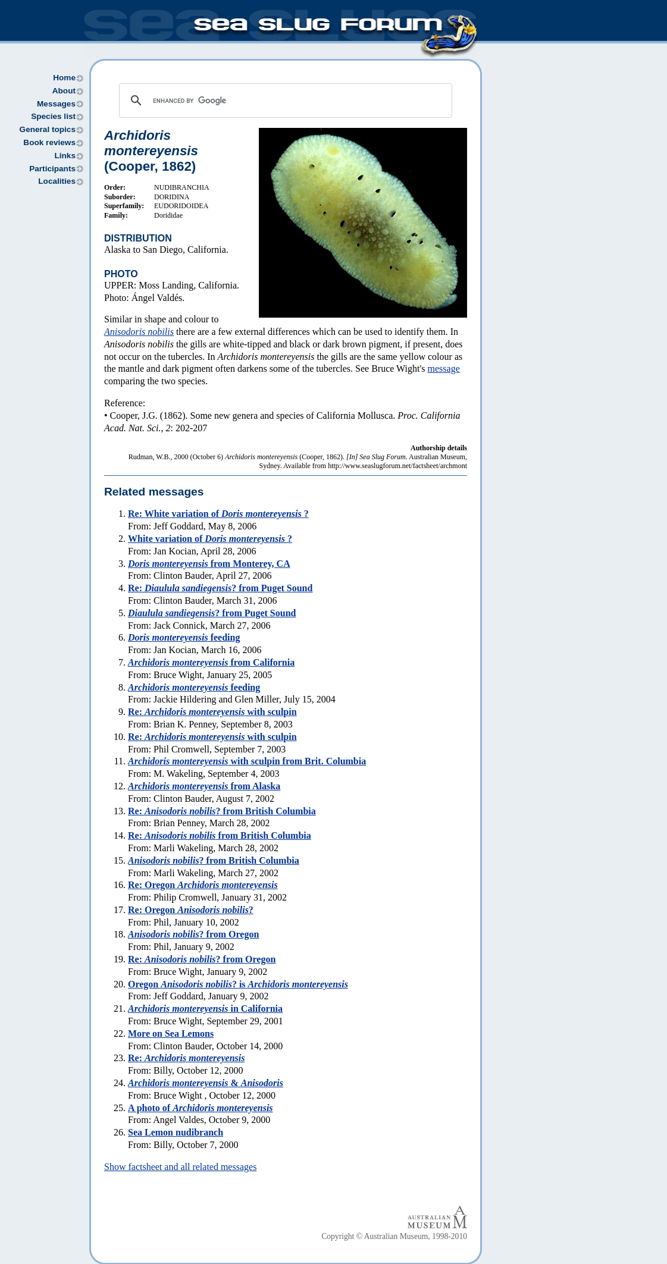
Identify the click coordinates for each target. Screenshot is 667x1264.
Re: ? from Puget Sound (220, 588)
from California (211, 662)
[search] (284, 100)
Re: (186, 1058)
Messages (56, 103)
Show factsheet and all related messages (180, 1167)
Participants (52, 168)
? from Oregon (193, 934)
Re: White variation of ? (218, 514)
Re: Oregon (203, 885)
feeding (184, 637)
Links (65, 155)
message (444, 368)
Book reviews (49, 142)
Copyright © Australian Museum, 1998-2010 (394, 1236)
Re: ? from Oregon (201, 959)
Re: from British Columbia (219, 835)
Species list (53, 116)
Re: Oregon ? (190, 910)
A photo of (200, 1108)
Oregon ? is (238, 984)
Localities (57, 181)
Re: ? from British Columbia (222, 811)
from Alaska (204, 786)
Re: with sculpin (212, 712)
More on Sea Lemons (171, 1033)
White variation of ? (210, 539)
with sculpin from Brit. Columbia (247, 761)
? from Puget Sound (212, 613)
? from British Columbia (213, 860)
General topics (48, 129)
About (64, 90)
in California (205, 1008)
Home (64, 77)
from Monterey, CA (209, 564)
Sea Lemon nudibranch (175, 1132)
